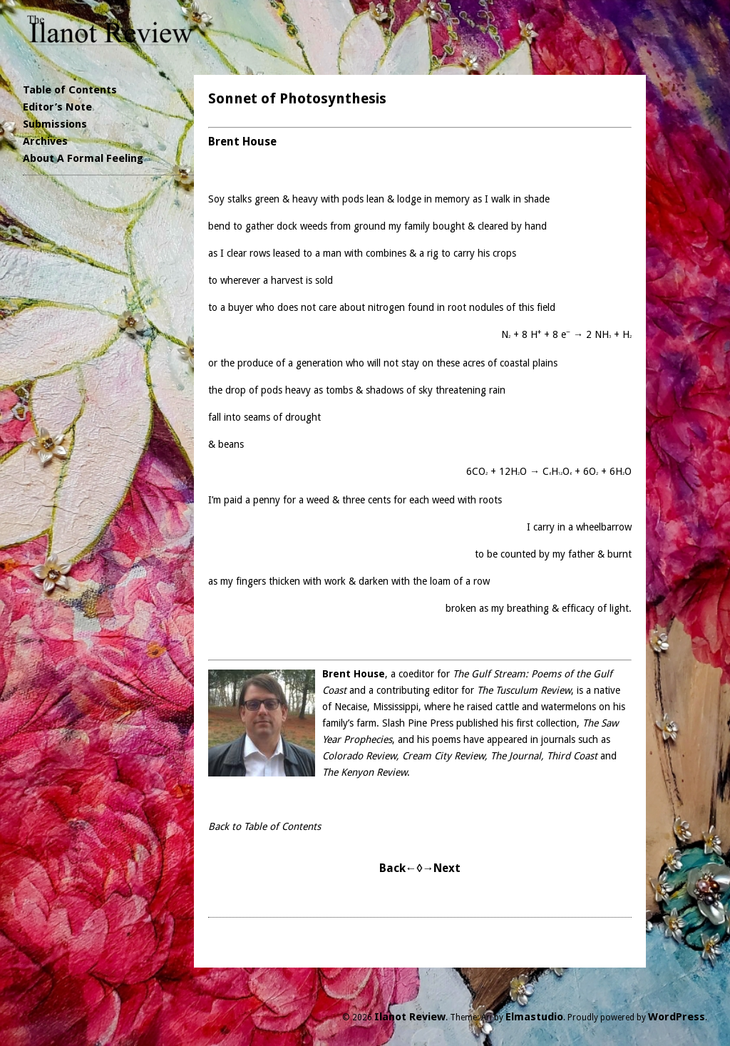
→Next (441, 868)
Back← (398, 868)
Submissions (55, 124)
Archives (45, 141)
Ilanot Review (410, 1016)
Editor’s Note (57, 107)
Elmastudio (534, 1016)
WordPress (676, 1016)
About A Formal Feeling (83, 158)
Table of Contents (70, 89)
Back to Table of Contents (264, 826)
